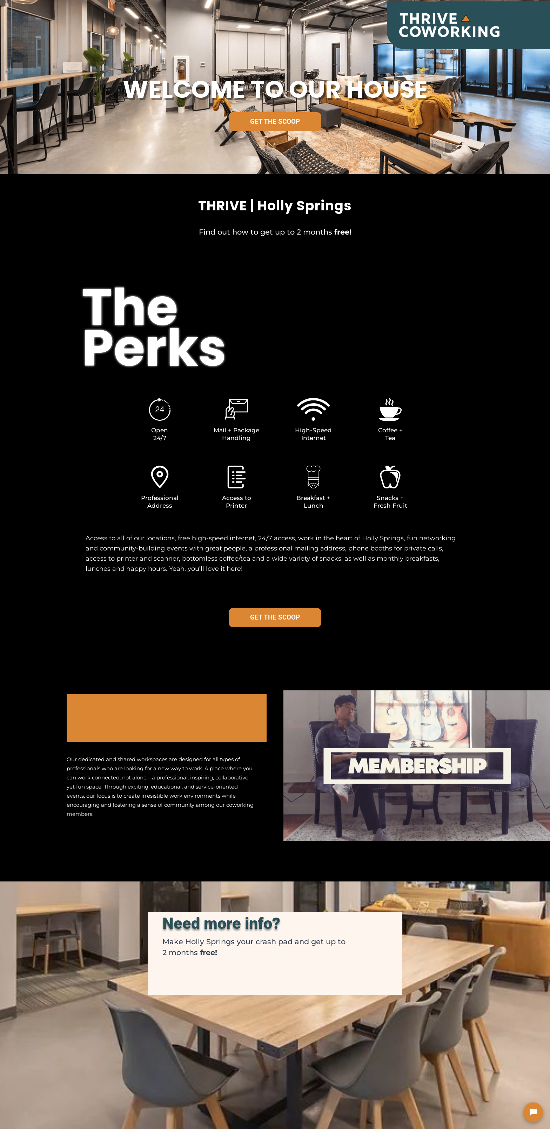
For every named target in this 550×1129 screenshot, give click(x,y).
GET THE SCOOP (275, 121)
